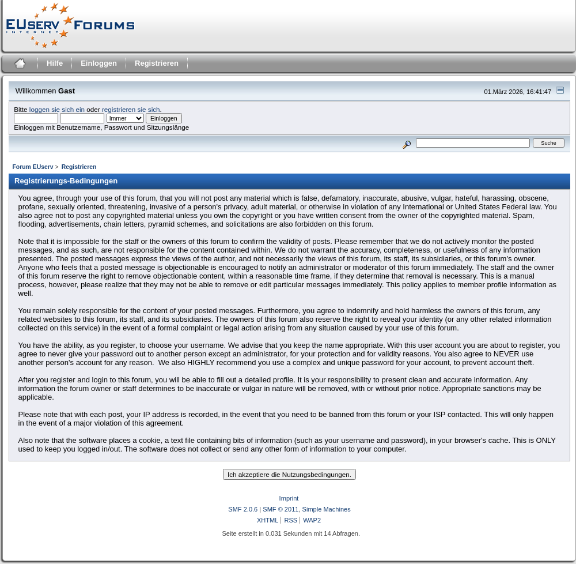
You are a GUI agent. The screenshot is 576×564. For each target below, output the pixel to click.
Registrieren (157, 63)
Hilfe (55, 63)
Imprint (289, 498)
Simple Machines (326, 509)
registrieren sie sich (131, 109)
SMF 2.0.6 (242, 509)
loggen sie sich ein (57, 109)
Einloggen (99, 63)
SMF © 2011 (280, 509)
